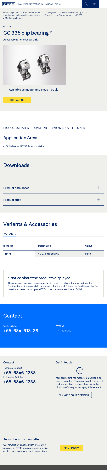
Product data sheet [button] (51, 187)
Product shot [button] (51, 199)
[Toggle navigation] (103, 4)
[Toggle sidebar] (94, 4)
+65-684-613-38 (20, 330)
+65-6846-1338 (19, 372)
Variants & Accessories (68, 127)
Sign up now (71, 448)
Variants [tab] (9, 233)
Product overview (16, 127)
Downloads (40, 127)
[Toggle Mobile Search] (86, 4)
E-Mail (79, 289)
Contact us (17, 100)
